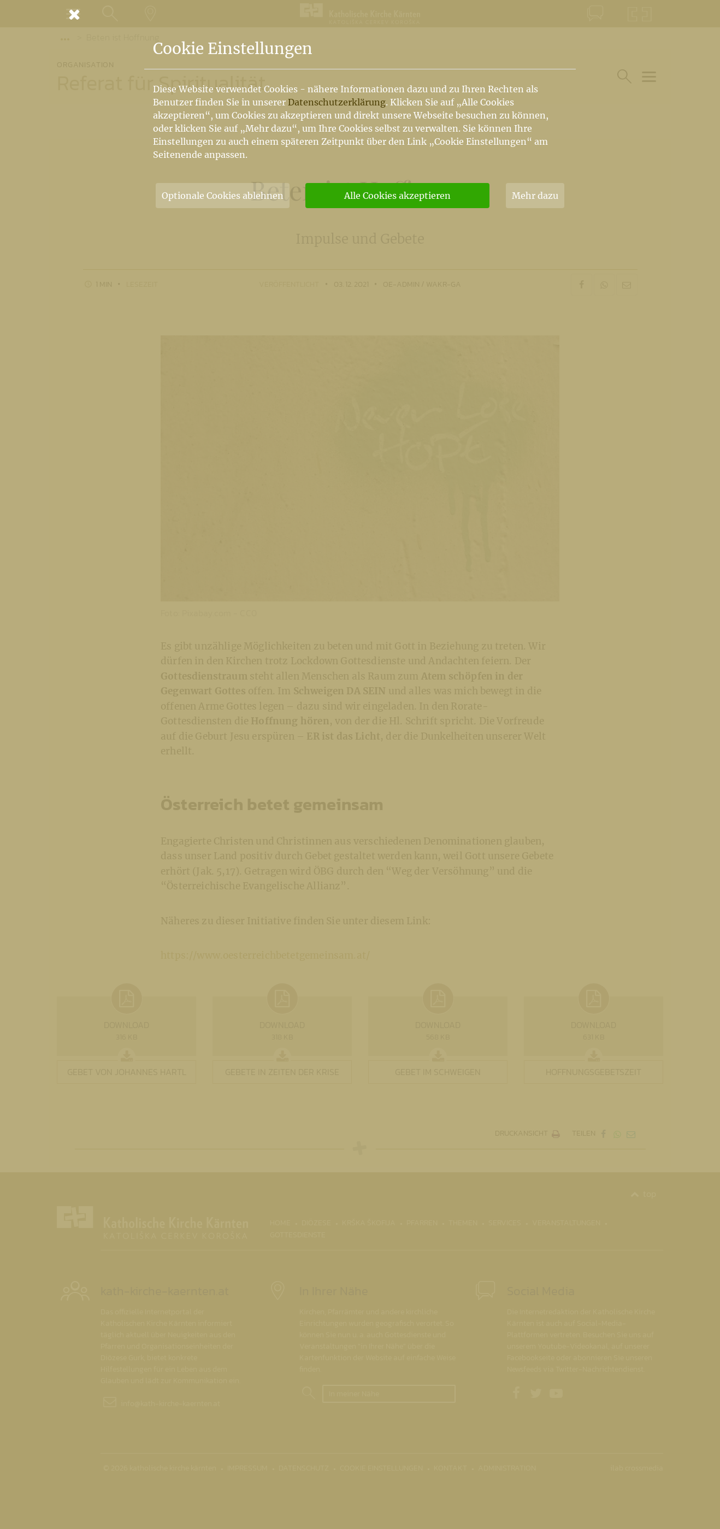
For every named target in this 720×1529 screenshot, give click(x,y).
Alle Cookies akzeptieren (397, 195)
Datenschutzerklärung (337, 102)
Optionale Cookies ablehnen (223, 195)
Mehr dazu (535, 195)
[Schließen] (360, 14)
